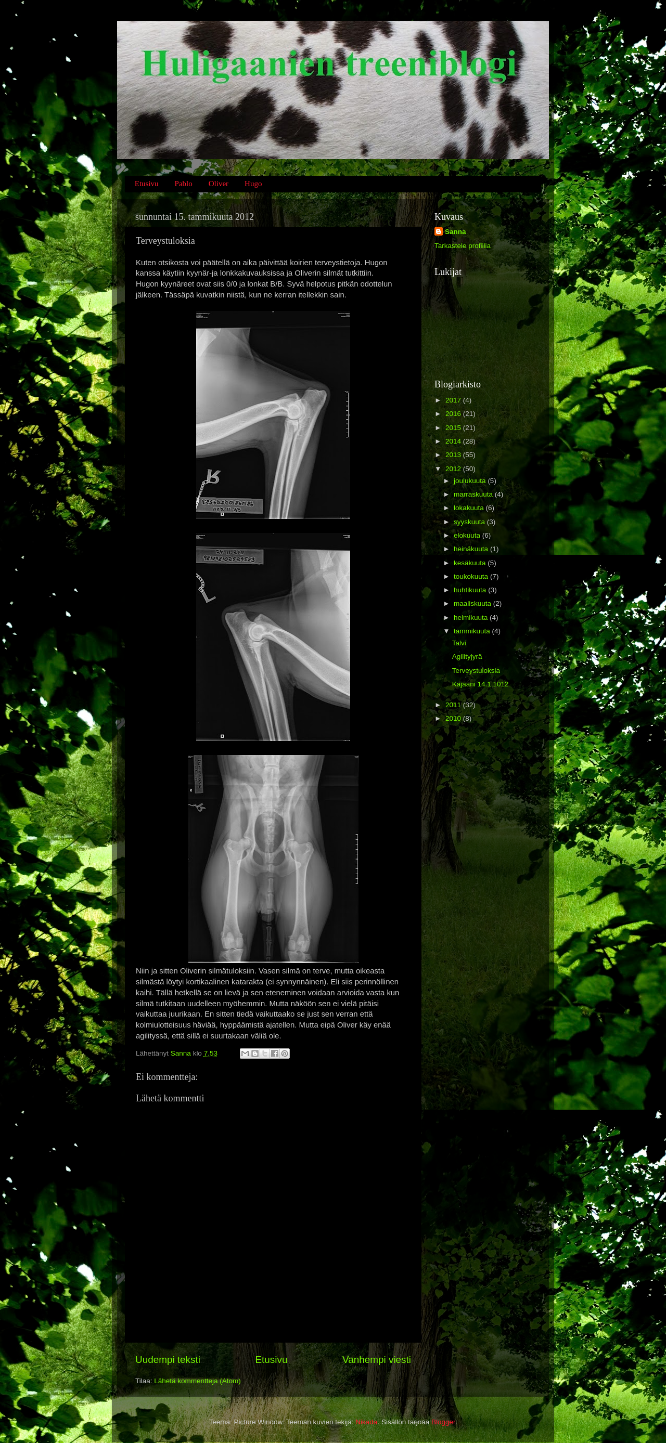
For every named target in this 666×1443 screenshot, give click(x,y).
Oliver (218, 183)
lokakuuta (470, 508)
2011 (454, 705)
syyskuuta (470, 522)
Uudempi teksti (167, 1359)
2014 (454, 441)
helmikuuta (472, 617)
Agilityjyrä (467, 656)
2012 (454, 469)
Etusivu (147, 183)
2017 (454, 400)
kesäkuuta (471, 563)
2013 (454, 455)
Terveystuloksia (476, 670)
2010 (454, 718)
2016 (454, 414)
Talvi (459, 643)
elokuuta (468, 535)
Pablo (184, 183)
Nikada (366, 1422)
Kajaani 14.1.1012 (480, 684)
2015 (454, 428)
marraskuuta (474, 494)
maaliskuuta (473, 603)
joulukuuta (471, 481)
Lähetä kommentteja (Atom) (197, 1381)
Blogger (443, 1422)
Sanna (455, 232)
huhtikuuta (471, 590)
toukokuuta (472, 576)
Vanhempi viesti (376, 1359)
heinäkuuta (472, 549)
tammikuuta (473, 631)
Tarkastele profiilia (462, 246)
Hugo (253, 183)
